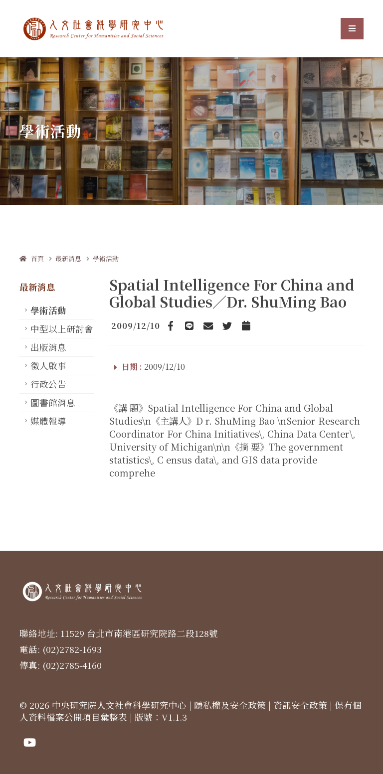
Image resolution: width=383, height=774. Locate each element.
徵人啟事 (48, 365)
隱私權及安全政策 (230, 705)
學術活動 (106, 258)
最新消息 (68, 258)
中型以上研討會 (61, 328)
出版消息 (48, 347)
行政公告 (48, 384)
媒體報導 (48, 421)
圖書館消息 (52, 402)
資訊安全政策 (300, 705)
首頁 (31, 258)
